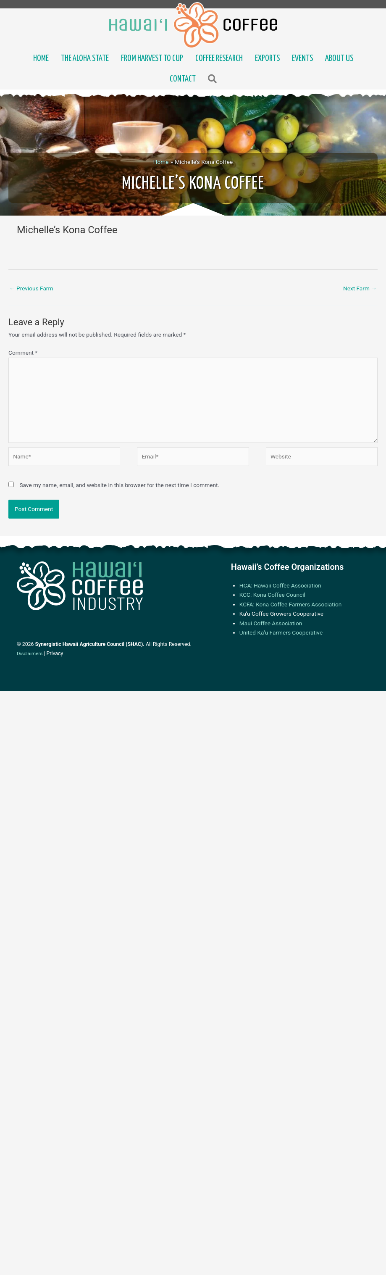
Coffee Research (219, 58)
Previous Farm (31, 288)
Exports (267, 58)
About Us (339, 58)
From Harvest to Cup (152, 58)
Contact (183, 79)
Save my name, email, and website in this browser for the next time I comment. (119, 485)
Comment (22, 352)
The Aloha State (85, 58)
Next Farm (360, 288)
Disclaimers (29, 653)
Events (302, 58)
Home (41, 58)
